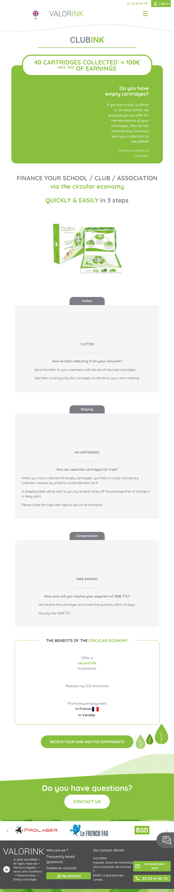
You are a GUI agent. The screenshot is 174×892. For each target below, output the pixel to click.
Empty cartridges (24, 879)
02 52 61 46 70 (137, 3)
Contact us (87, 801)
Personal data (26, 875)
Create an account (61, 868)
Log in (161, 3)
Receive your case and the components (87, 742)
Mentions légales (24, 867)
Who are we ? (57, 850)
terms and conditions (27, 871)
